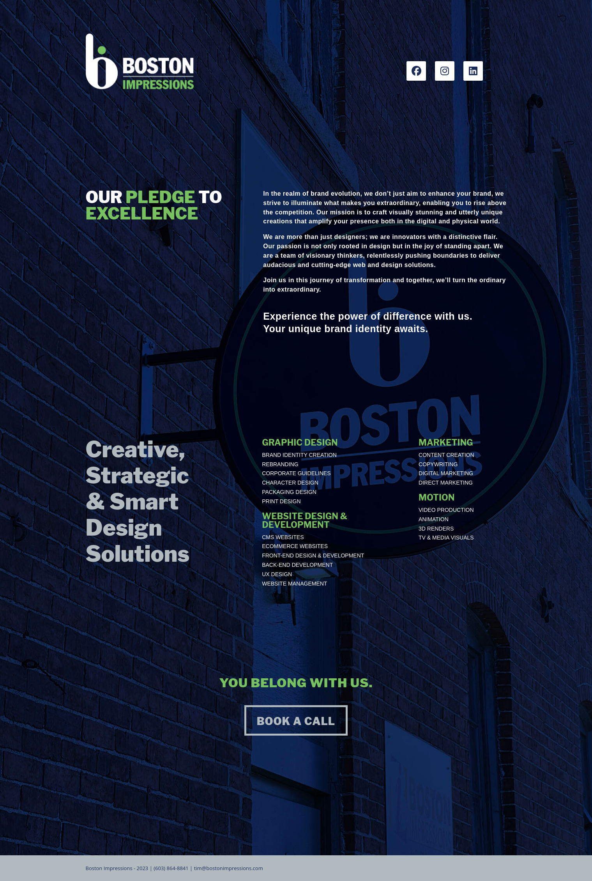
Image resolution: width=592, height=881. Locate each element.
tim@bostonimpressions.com (228, 868)
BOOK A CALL (296, 721)
